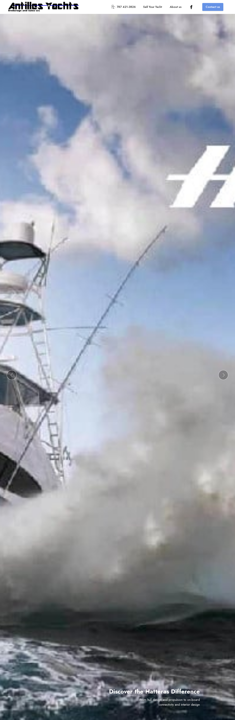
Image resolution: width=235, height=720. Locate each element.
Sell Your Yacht (152, 7)
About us (175, 7)
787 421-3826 (124, 7)
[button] (12, 375)
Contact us (213, 7)
